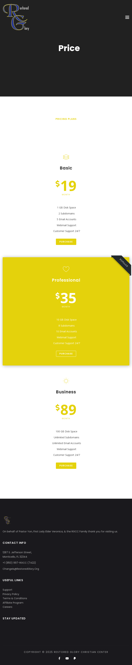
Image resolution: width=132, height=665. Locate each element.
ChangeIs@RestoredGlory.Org (21, 569)
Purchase (66, 241)
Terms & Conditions (15, 598)
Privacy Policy (11, 594)
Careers (7, 607)
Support (7, 589)
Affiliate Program (13, 602)
